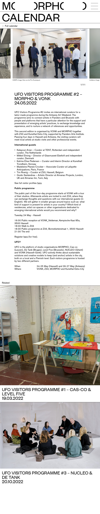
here (39, 183)
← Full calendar (10, 26)
